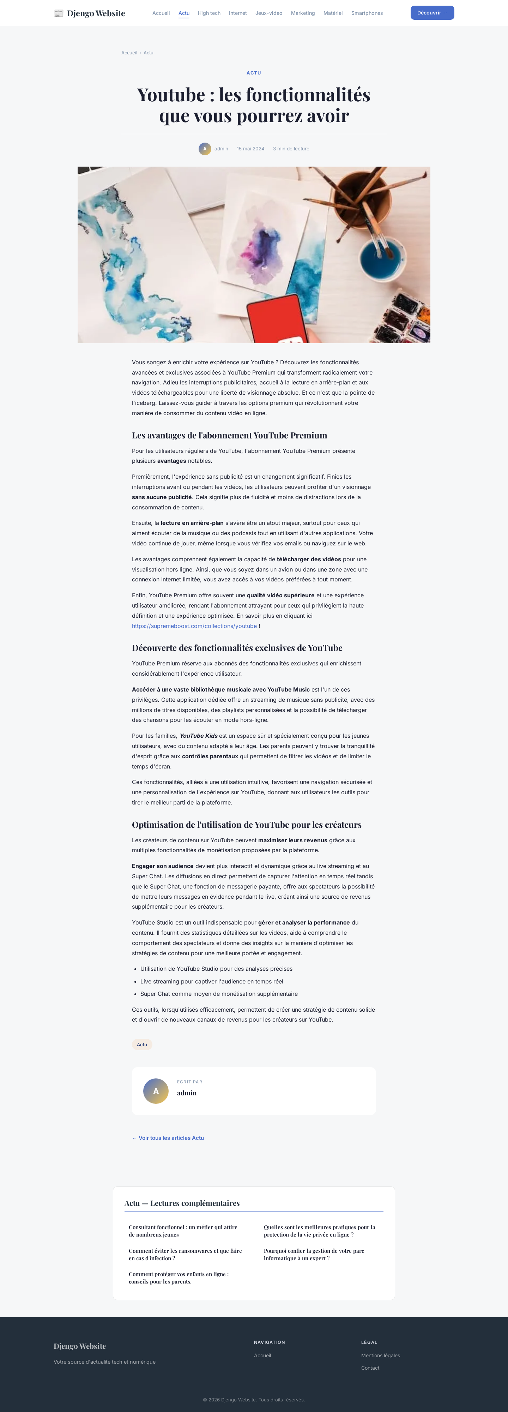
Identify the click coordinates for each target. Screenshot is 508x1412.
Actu (184, 13)
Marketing (303, 13)
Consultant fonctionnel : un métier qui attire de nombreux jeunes (183, 1230)
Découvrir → (432, 13)
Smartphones (367, 13)
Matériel (333, 13)
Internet (238, 13)
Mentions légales (380, 1355)
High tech (209, 13)
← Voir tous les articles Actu (168, 1138)
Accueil (161, 13)
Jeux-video (269, 13)
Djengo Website (89, 13)
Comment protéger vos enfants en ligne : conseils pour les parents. (179, 1277)
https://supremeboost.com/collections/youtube (194, 625)
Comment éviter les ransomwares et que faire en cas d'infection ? (185, 1254)
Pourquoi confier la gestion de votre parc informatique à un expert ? (314, 1254)
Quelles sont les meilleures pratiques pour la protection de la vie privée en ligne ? (319, 1230)
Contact (370, 1368)
